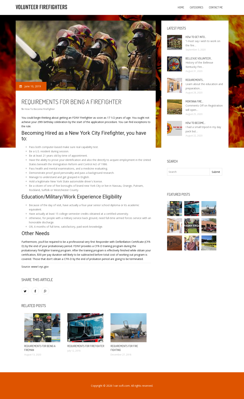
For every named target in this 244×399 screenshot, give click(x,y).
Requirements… (195, 80)
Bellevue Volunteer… (199, 58)
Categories (196, 7)
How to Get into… (196, 37)
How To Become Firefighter (40, 109)
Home (181, 7)
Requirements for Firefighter (85, 346)
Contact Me (216, 7)
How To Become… (196, 123)
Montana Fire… (194, 101)
